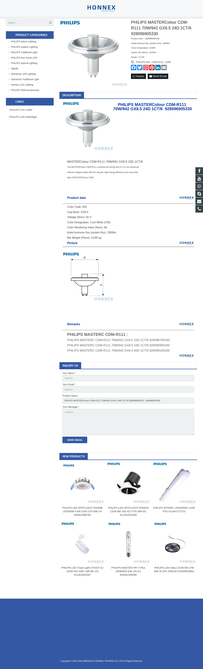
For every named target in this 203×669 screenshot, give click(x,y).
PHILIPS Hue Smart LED (24, 67)
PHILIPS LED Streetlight (23, 126)
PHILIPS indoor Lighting (23, 51)
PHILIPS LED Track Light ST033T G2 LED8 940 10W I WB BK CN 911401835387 (82, 584)
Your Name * (69, 383)
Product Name (69, 406)
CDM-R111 (158, 72)
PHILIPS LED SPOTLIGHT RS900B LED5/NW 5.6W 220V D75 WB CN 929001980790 (82, 524)
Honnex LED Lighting (22, 94)
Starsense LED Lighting (23, 83)
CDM (168, 72)
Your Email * (68, 394)
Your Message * (70, 418)
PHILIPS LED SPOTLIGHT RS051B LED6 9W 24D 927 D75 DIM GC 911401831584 (128, 524)
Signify (14, 78)
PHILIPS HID (143, 72)
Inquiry (138, 86)
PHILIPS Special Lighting (24, 72)
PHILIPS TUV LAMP (20, 119)
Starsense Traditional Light (25, 89)
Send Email (158, 86)
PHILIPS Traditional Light (24, 62)
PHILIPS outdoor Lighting (24, 56)
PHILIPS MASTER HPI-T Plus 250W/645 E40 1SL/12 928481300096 (128, 584)
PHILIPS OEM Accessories (25, 99)
